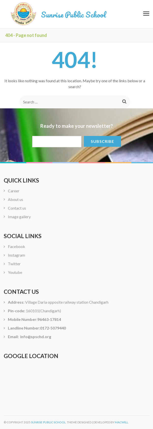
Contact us (17, 208)
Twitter (14, 263)
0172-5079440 (53, 328)
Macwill (121, 422)
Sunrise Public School (73, 15)
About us (15, 199)
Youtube (15, 272)
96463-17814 (49, 319)
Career (13, 190)
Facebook (16, 246)
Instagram (16, 255)
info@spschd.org (35, 336)
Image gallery (19, 216)
